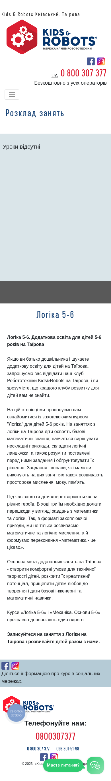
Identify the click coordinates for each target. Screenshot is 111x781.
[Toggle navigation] (12, 94)
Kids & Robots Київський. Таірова (40, 14)
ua (55, 75)
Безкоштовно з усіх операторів (70, 83)
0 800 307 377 (84, 73)
